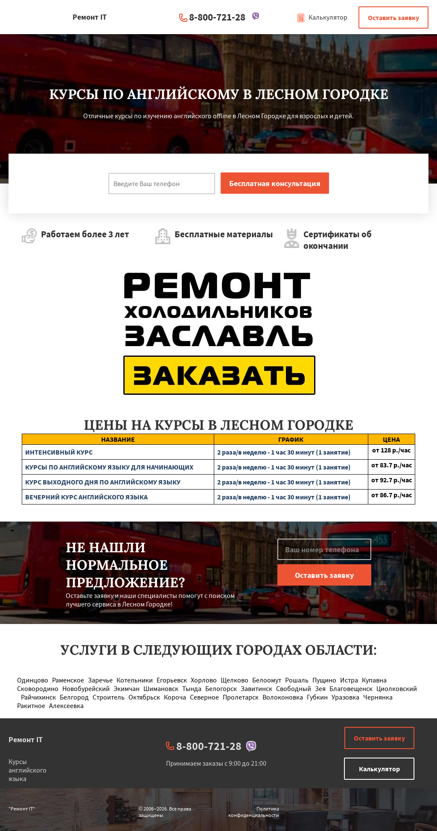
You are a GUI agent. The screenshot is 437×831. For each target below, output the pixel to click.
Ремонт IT (26, 739)
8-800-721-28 (217, 17)
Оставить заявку (393, 17)
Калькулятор (322, 17)
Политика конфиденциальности (253, 811)
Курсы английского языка (28, 770)
